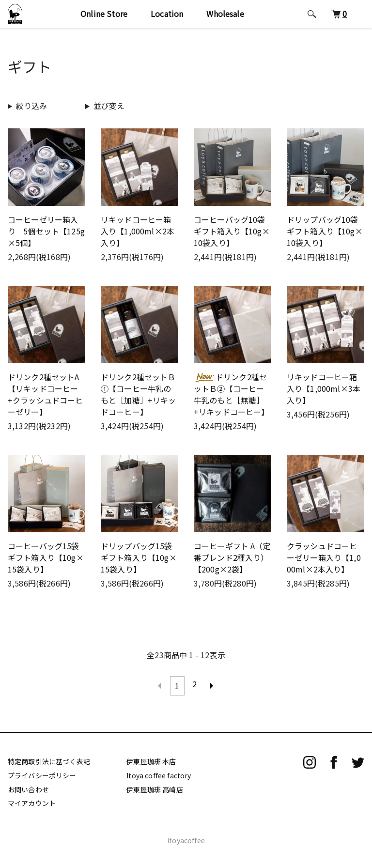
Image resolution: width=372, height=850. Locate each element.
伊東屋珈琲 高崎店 (154, 785)
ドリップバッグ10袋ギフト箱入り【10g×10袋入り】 (325, 231)
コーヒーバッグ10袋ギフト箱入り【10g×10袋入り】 (232, 231)
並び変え (109, 105)
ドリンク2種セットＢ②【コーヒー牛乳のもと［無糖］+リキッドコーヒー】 (231, 394)
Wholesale (225, 13)
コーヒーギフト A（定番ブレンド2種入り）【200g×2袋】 (232, 557)
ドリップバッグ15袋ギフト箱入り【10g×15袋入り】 (139, 557)
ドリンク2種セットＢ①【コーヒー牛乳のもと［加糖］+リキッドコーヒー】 (138, 394)
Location (167, 13)
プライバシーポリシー (42, 771)
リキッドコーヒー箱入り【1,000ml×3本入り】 (323, 388)
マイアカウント (32, 799)
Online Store (103, 13)
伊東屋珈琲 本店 (151, 757)
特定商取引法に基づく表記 (49, 757)
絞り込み (31, 105)
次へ (212, 684)
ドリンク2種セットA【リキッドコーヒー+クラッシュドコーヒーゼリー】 (45, 394)
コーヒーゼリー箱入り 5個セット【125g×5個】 (46, 231)
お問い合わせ (28, 785)
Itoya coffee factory (158, 771)
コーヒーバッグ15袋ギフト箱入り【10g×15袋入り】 (46, 557)
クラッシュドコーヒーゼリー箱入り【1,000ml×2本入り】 (324, 557)
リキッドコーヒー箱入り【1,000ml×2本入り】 (137, 231)
